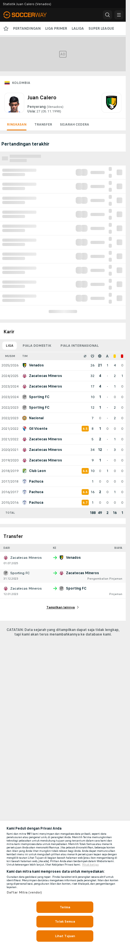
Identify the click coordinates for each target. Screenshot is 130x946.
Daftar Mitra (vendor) (24, 892)
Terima (65, 907)
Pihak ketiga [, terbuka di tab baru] (90, 864)
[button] (107, 14)
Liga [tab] (9, 346)
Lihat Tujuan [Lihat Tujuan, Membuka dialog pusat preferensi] (65, 936)
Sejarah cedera (74, 124)
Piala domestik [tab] (36, 346)
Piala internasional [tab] (79, 346)
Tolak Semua (65, 921)
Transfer (43, 124)
